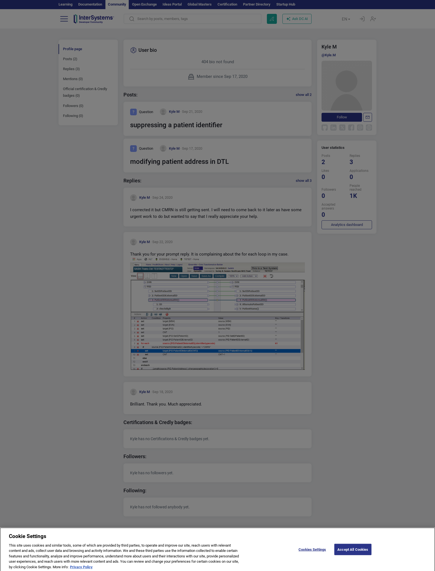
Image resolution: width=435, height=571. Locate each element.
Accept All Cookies (352, 552)
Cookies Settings (312, 552)
